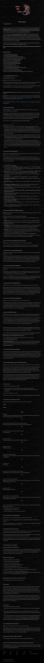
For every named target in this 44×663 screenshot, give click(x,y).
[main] (22, 23)
